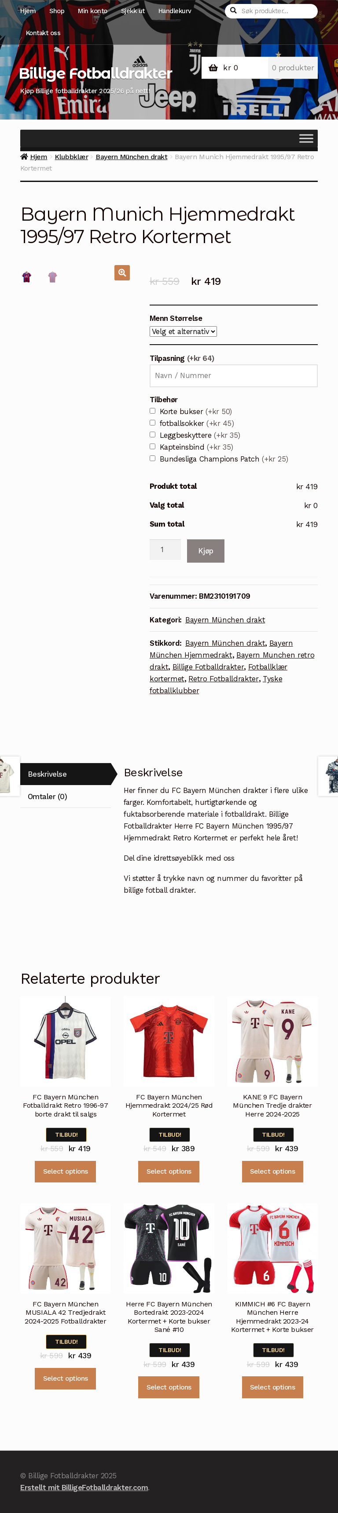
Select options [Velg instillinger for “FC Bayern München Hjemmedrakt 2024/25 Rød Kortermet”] (169, 1171)
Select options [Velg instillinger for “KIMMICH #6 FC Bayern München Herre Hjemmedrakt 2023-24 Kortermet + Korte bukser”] (272, 1387)
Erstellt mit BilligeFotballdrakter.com (84, 1487)
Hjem (28, 11)
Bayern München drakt (131, 157)
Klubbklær (71, 157)
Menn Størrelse (176, 318)
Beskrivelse (47, 774)
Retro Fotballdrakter (223, 678)
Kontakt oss (43, 33)
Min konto (92, 11)
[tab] (65, 774)
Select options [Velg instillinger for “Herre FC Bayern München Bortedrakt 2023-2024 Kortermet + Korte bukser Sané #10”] (169, 1387)
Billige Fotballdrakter (95, 73)
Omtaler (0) (47, 796)
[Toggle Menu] (306, 139)
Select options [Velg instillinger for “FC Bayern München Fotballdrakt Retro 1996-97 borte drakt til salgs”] (65, 1171)
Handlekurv (174, 11)
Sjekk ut (133, 11)
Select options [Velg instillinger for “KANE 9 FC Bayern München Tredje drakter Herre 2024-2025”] (272, 1171)
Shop (56, 11)
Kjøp (205, 550)
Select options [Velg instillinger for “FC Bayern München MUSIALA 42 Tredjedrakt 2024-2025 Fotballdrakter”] (65, 1378)
